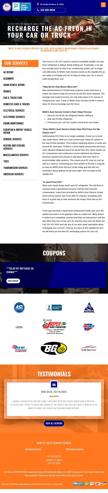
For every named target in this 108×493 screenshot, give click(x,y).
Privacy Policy (57, 491)
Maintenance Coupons (74, 456)
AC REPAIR (93, 48)
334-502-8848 (47, 10)
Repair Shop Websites (22, 491)
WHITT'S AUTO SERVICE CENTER (23, 48)
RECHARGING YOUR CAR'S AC (54, 51)
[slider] (54, 402)
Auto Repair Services (33, 456)
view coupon (19, 286)
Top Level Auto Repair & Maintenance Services (63, 48)
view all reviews (54, 430)
